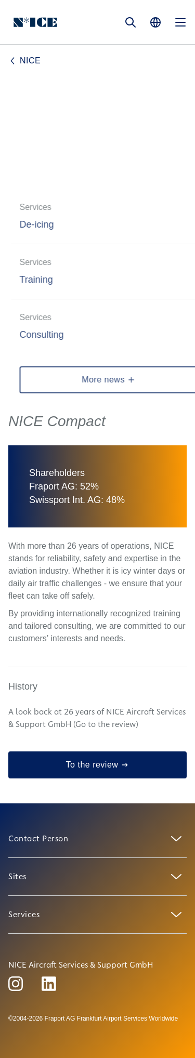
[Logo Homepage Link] (35, 22)
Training (43, 279)
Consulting (49, 334)
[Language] (155, 22)
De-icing (44, 224)
